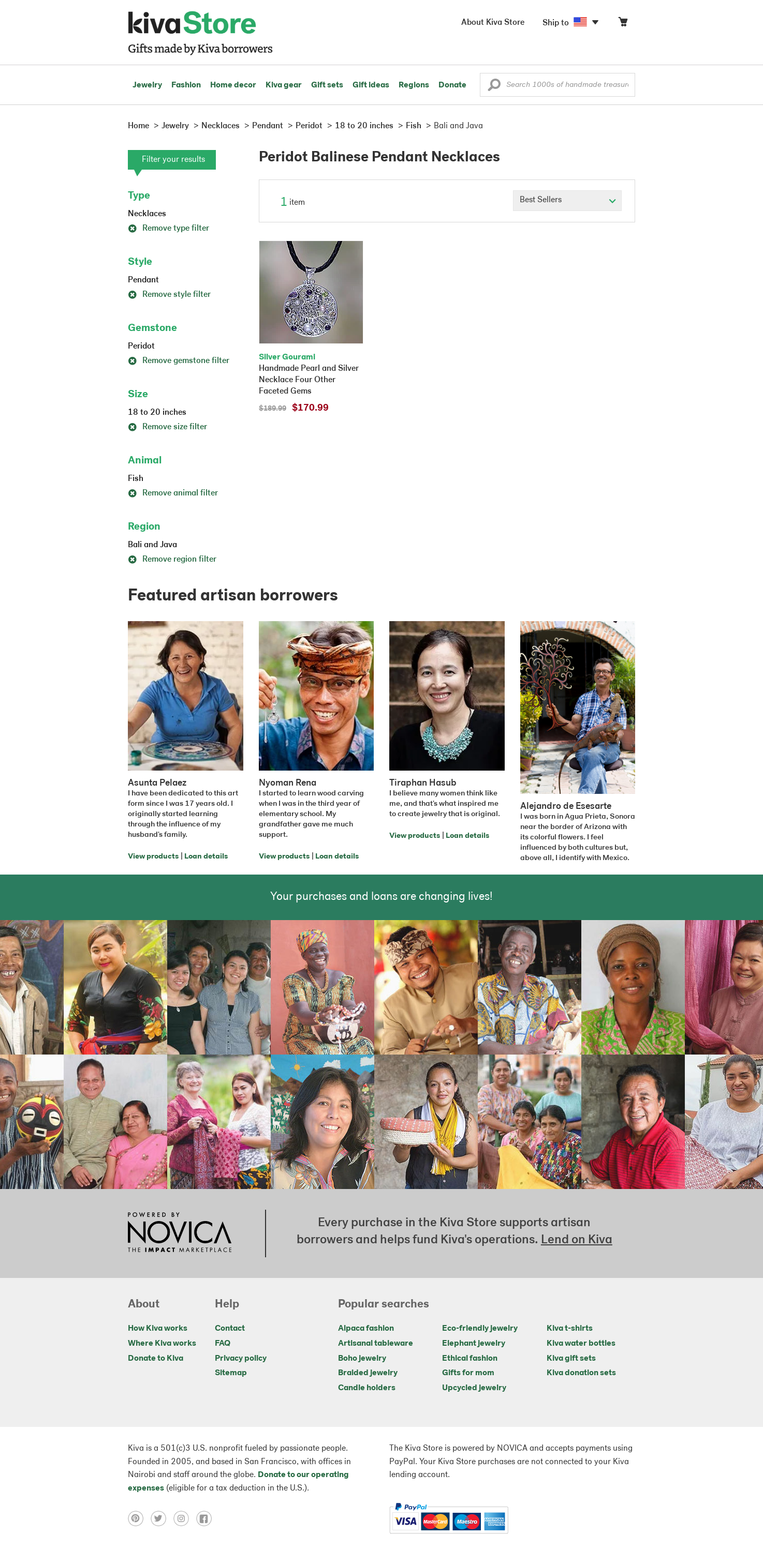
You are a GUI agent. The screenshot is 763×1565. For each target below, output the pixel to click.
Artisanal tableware (375, 1344)
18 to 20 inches (157, 413)
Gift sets (327, 85)
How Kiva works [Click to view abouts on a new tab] (157, 1329)
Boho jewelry (362, 1359)
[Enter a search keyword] (557, 85)
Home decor (233, 85)
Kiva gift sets (571, 1359)
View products (153, 857)
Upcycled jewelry (474, 1388)
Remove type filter (168, 228)
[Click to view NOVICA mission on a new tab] (179, 1233)
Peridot (141, 346)
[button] (494, 87)
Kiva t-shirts (570, 1329)
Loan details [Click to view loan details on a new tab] (206, 857)
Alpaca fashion (366, 1329)
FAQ (222, 1344)
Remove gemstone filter (178, 361)
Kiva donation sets (581, 1373)
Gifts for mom (468, 1373)
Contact (230, 1329)
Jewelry (147, 85)
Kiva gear (284, 85)
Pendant (143, 280)
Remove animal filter (173, 493)
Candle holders (366, 1388)
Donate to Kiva (155, 1359)
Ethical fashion (469, 1359)
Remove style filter (169, 295)
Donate (452, 85)
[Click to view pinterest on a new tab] (139, 1518)
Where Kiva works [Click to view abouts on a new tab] (162, 1344)
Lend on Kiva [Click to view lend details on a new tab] (576, 1240)
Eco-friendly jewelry (480, 1329)
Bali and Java (152, 545)
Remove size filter (167, 427)
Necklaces (147, 214)
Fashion (186, 85)
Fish (135, 479)
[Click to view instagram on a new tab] (184, 1518)
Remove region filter (172, 559)
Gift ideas (371, 85)
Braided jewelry (368, 1373)
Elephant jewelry (473, 1344)
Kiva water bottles (581, 1344)
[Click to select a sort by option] (567, 200)
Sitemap (231, 1373)
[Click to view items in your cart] (622, 24)
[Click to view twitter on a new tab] (162, 1518)
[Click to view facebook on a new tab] (206, 1518)
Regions (414, 85)
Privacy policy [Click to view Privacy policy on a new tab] (241, 1359)
